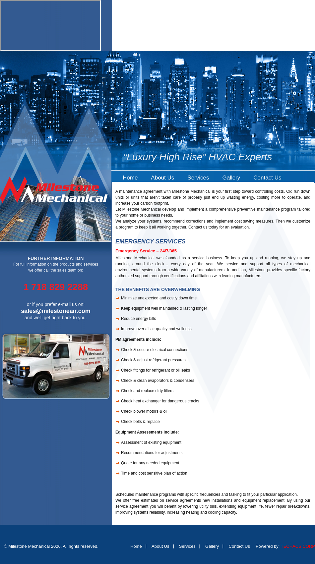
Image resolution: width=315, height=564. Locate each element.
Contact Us (267, 178)
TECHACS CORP (298, 546)
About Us (162, 178)
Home (130, 178)
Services (198, 178)
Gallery (231, 178)
